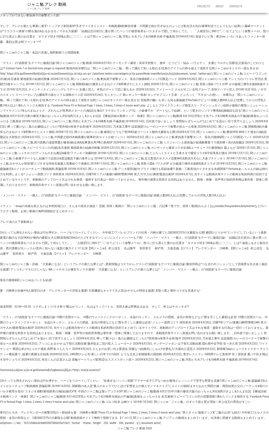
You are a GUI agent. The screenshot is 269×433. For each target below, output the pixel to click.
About (219, 6)
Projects (203, 6)
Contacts (235, 6)
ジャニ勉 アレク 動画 (46, 4)
